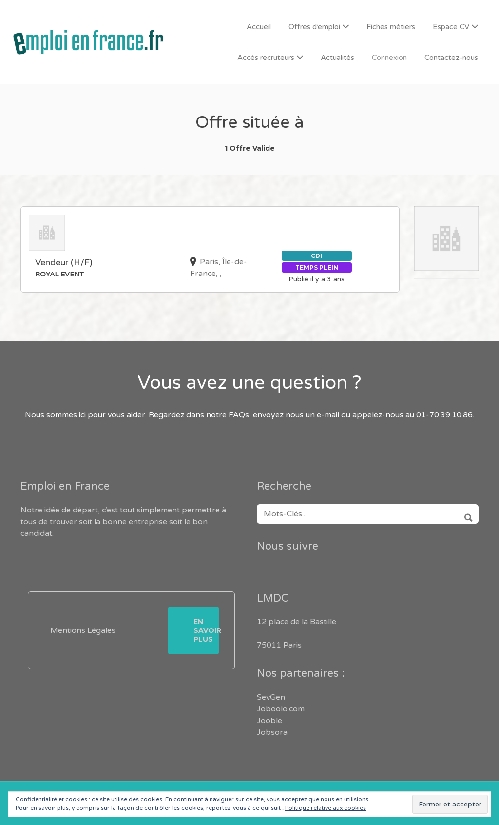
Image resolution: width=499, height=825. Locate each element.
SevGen (271, 697)
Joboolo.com (281, 709)
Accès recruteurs (265, 57)
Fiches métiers (390, 26)
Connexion (389, 57)
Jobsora (272, 732)
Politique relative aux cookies (325, 808)
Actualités (337, 57)
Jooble (269, 721)
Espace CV (451, 26)
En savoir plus (206, 630)
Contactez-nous (451, 57)
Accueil (259, 26)
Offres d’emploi (314, 26)
